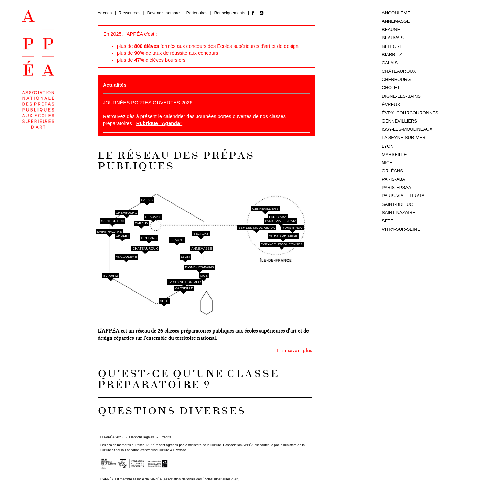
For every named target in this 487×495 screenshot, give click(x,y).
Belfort (200, 233)
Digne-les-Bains (199, 267)
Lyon (185, 257)
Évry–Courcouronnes (282, 244)
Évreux (141, 223)
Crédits (165, 437)
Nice (204, 275)
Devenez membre (164, 13)
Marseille (184, 288)
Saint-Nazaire (109, 231)
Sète (164, 301)
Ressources (130, 13)
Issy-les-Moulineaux (256, 227)
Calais (147, 200)
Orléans (149, 238)
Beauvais (153, 217)
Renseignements (230, 13)
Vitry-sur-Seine (283, 236)
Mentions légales (141, 437)
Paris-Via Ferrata (280, 221)
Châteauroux (145, 248)
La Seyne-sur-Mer (184, 282)
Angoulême (126, 257)
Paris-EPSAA (292, 227)
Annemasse (201, 248)
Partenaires (197, 13)
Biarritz (110, 275)
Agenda (105, 13)
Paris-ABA (277, 217)
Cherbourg (126, 212)
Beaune (177, 240)
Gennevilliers (265, 208)
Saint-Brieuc (112, 221)
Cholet (122, 236)
